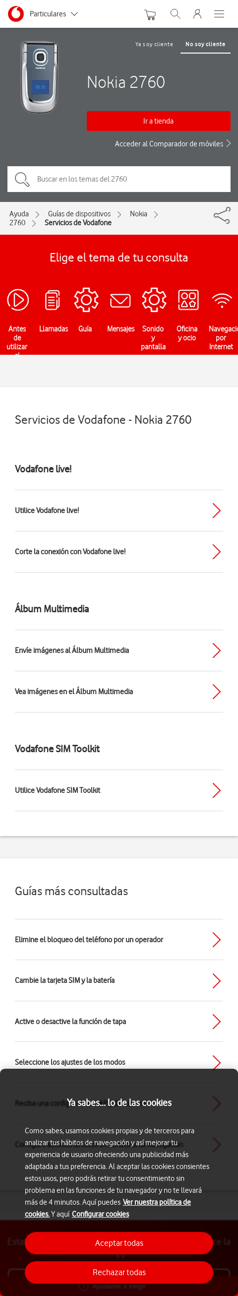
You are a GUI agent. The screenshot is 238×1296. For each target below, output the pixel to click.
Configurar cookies (100, 1214)
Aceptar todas (119, 1243)
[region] (119, 1182)
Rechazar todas (119, 1272)
